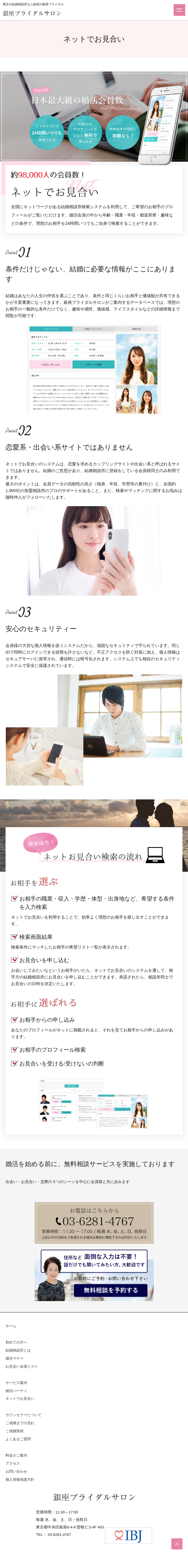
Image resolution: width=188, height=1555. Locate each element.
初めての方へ (16, 1342)
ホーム (11, 1326)
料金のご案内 (16, 1455)
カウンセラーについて (24, 1415)
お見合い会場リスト (22, 1366)
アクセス (13, 1463)
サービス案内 (16, 1383)
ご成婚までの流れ (20, 1423)
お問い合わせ (16, 1472)
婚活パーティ (16, 1391)
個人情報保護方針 (20, 1480)
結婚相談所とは (18, 1350)
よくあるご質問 (18, 1439)
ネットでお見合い (20, 1399)
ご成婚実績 (15, 1431)
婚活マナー (15, 1358)
